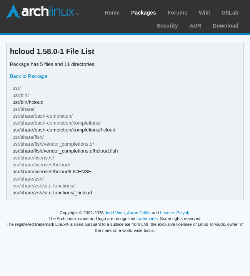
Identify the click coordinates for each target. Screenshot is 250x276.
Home (112, 13)
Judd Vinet (115, 212)
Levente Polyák (174, 212)
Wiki (204, 13)
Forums (177, 13)
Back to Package (28, 76)
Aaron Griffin (139, 212)
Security (167, 26)
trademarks (147, 218)
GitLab (230, 13)
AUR (195, 26)
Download (225, 26)
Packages (143, 13)
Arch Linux (42, 11)
